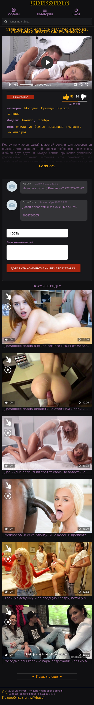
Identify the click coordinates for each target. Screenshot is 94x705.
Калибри (43, 120)
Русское (63, 108)
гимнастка (73, 126)
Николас (27, 120)
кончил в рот (17, 132)
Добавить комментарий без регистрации (43, 268)
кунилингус (24, 126)
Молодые (31, 108)
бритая (40, 126)
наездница (56, 126)
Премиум (47, 108)
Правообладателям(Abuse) (23, 697)
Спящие (13, 113)
